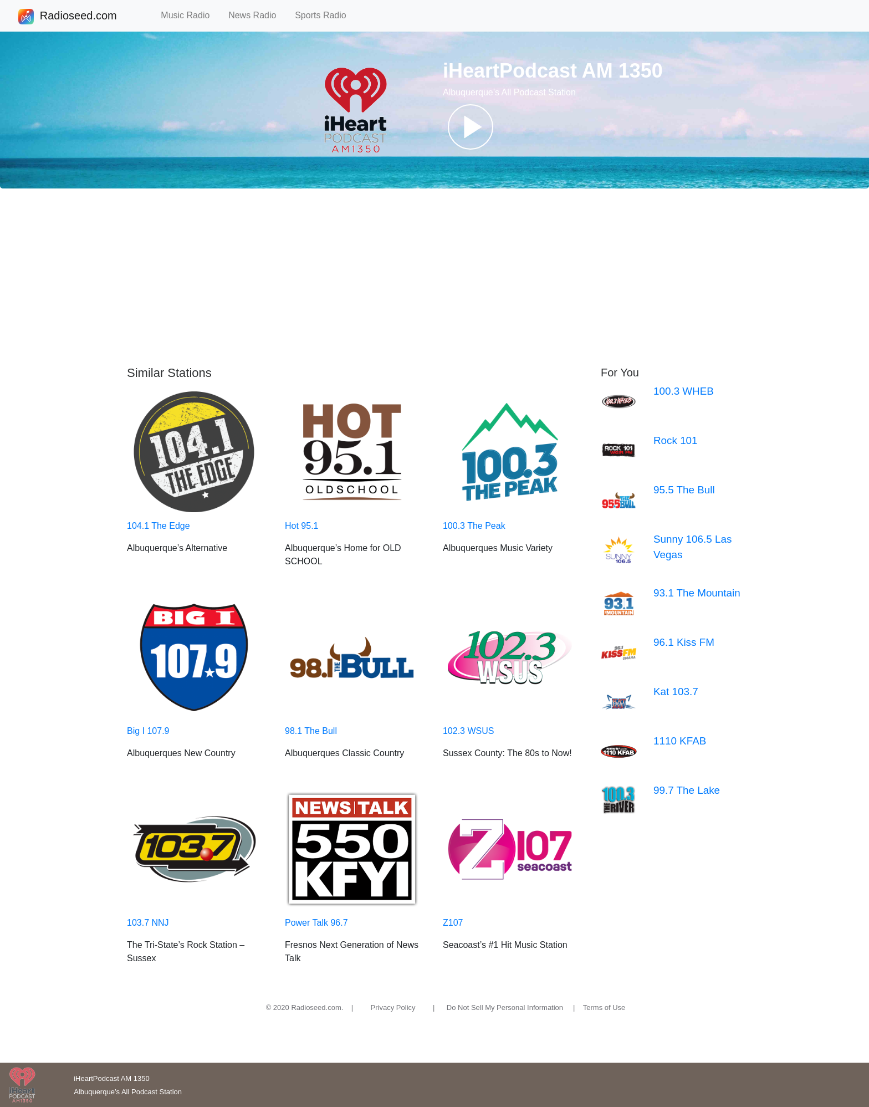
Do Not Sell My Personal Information (505, 1007)
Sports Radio (325, 15)
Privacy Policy (393, 1007)
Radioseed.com (78, 16)
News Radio (257, 15)
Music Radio (190, 15)
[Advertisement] (434, 277)
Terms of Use (604, 1007)
